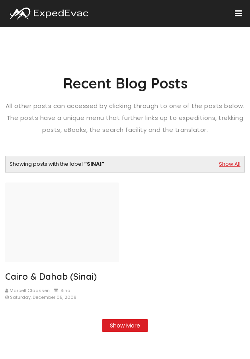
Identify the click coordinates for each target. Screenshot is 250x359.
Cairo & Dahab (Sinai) (51, 276)
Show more (125, 326)
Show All (229, 164)
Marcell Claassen (30, 290)
